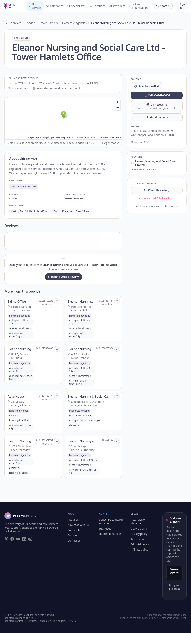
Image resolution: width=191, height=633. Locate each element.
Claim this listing (156, 190)
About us (73, 519)
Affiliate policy (139, 549)
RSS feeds (105, 528)
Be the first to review (23, 78)
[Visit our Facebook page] (12, 539)
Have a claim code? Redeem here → (156, 198)
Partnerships (75, 530)
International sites (110, 534)
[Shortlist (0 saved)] (163, 6)
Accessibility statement (138, 521)
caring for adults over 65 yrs (71, 211)
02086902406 (18, 88)
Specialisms (76, 6)
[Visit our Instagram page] (30, 539)
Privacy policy (139, 534)
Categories (54, 6)
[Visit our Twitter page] (6, 539)
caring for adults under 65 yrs (30, 211)
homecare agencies (23, 186)
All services (34, 6)
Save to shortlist (146, 86)
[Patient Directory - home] (13, 6)
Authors (72, 535)
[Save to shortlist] (57, 301)
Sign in (180, 6)
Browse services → (175, 572)
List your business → (174, 588)
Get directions (156, 117)
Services (16, 23)
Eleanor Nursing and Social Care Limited (153, 163)
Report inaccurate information (157, 206)
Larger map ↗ (110, 143)
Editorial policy (140, 544)
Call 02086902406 (157, 95)
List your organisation (138, 6)
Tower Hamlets (49, 23)
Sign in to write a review (63, 277)
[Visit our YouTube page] (18, 539)
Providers (117, 6)
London (30, 23)
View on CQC (140, 142)
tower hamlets (74, 198)
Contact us (74, 540)
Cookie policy (139, 528)
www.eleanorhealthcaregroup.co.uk (57, 88)
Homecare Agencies (74, 23)
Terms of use (138, 539)
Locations (97, 6)
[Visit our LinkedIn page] (24, 539)
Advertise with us (78, 525)
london (13, 198)
